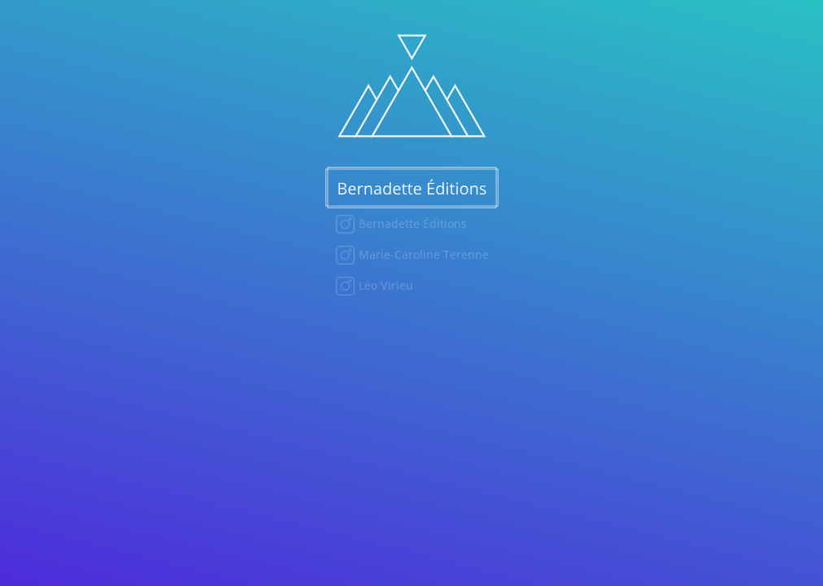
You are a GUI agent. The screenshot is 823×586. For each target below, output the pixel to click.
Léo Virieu (384, 285)
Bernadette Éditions (411, 223)
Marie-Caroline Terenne (422, 254)
